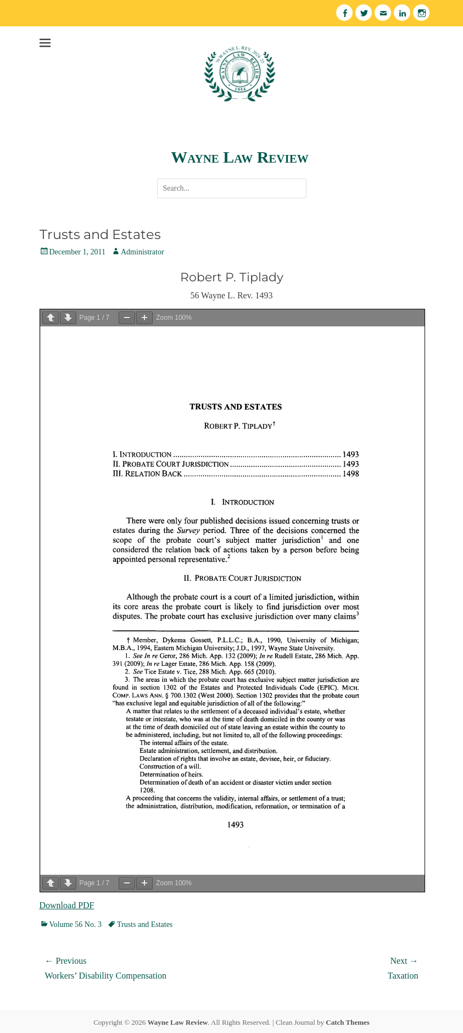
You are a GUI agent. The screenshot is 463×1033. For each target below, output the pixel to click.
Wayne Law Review (239, 157)
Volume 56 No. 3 (75, 924)
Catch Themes (348, 1022)
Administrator (142, 252)
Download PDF (67, 905)
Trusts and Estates (144, 924)
